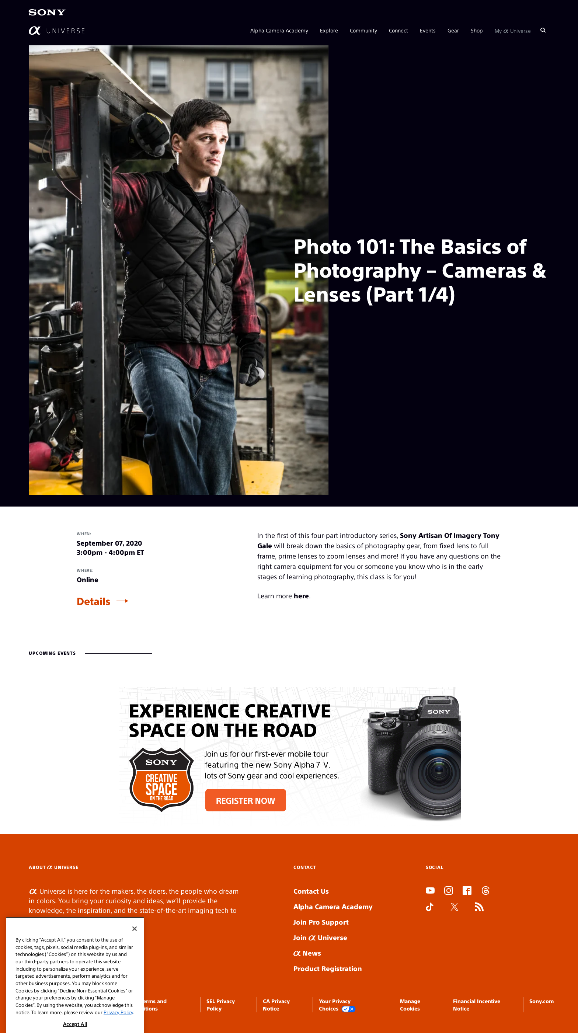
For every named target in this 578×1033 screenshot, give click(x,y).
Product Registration (327, 968)
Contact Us (311, 891)
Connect (398, 30)
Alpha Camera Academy (279, 30)
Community (363, 30)
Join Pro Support (321, 922)
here (301, 595)
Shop (477, 30)
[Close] (134, 940)
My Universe (513, 30)
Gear (453, 30)
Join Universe (320, 937)
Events (428, 30)
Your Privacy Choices (337, 1005)
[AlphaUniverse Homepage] (56, 30)
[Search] (543, 30)
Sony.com (541, 1001)
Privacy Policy (118, 1024)
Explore (329, 30)
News (307, 953)
